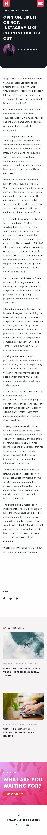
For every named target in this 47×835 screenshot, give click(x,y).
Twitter (10, 552)
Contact (23, 816)
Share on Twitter (12, 599)
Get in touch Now (14, 794)
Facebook (33, 552)
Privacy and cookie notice (23, 820)
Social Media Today (27, 504)
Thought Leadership (15, 10)
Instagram (20, 552)
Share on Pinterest (18, 599)
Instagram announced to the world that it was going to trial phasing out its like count (22, 82)
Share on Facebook (6, 599)
